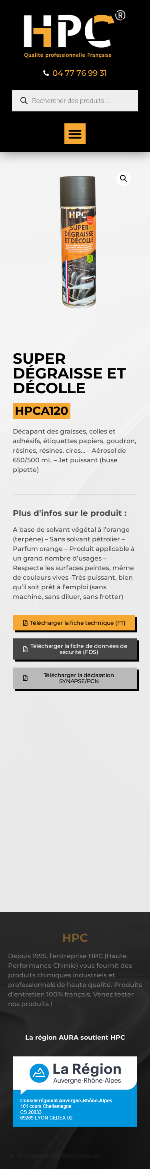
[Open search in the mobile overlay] (75, 100)
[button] (75, 134)
